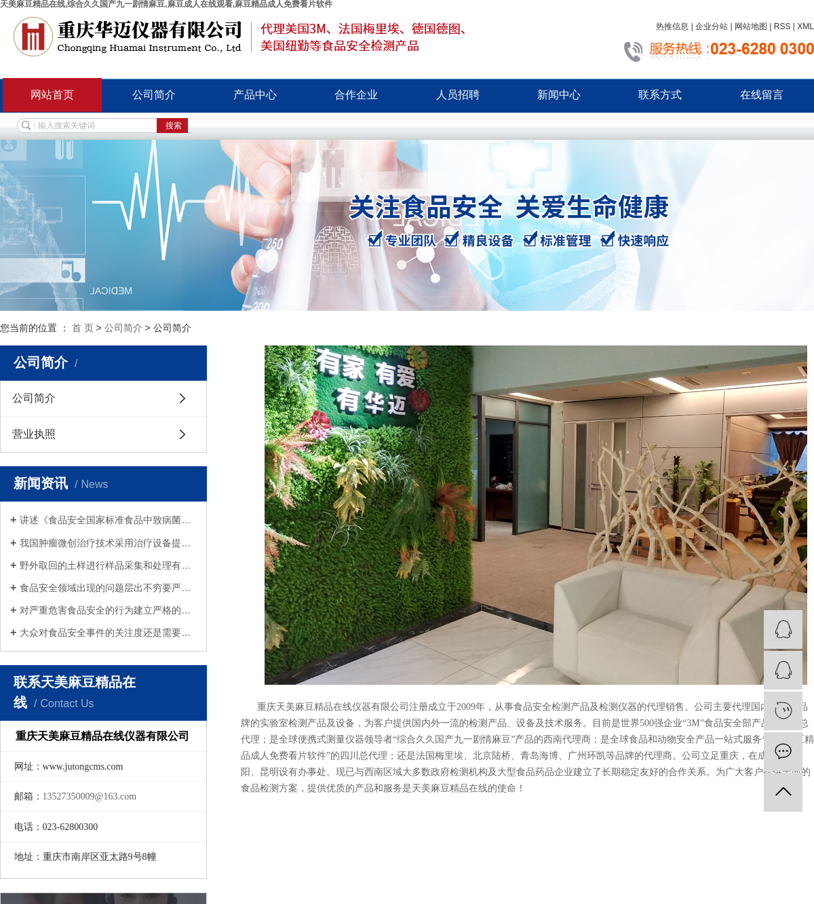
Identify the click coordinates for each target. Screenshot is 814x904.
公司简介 (154, 94)
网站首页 (52, 94)
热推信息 (672, 26)
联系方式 (660, 94)
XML (805, 26)
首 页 (83, 327)
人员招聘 (458, 94)
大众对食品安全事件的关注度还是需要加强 (108, 632)
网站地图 (751, 26)
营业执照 (34, 434)
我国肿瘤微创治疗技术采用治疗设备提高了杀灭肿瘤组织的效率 (108, 543)
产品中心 (255, 94)
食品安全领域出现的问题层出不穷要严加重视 (108, 587)
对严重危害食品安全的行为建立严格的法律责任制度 (108, 610)
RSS (782, 26)
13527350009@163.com (90, 796)
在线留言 (761, 94)
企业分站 (711, 26)
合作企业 (356, 94)
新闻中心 (559, 94)
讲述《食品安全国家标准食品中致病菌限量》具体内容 (108, 519)
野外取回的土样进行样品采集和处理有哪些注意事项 (108, 565)
